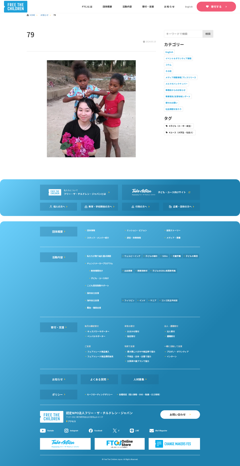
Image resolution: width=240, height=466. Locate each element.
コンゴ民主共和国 (169, 300)
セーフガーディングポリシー (100, 394)
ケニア (153, 300)
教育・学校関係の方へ (100, 206)
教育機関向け (97, 270)
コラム (169, 64)
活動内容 (127, 6)
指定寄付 (131, 336)
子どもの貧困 (192, 256)
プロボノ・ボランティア (178, 351)
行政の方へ (141, 206)
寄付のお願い (172, 102)
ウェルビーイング (132, 256)
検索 (208, 34)
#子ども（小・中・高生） (180, 125)
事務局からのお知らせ (176, 90)
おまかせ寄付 (133, 331)
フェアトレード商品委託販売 (100, 356)
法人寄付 (171, 331)
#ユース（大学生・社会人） (181, 132)
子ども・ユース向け (100, 278)
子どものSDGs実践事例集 (164, 270)
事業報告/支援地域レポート (178, 96)
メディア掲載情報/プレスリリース (181, 77)
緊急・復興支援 (94, 307)
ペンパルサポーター (96, 336)
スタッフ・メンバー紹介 (98, 237)
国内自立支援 (93, 293)
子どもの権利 (151, 256)
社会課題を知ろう (174, 109)
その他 (169, 71)
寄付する (216, 7)
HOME (31, 15)
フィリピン (129, 300)
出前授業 (128, 270)
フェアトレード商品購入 (98, 351)
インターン (172, 356)
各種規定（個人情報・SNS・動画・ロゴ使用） (140, 394)
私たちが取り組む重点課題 (99, 256)
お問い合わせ (178, 414)
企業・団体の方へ (182, 206)
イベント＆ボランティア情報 (178, 58)
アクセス (72, 421)
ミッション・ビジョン (137, 230)
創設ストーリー (173, 230)
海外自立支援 (93, 300)
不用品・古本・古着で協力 (139, 356)
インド (142, 300)
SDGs (165, 256)
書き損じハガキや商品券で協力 (141, 351)
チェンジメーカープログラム (100, 263)
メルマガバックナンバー (177, 83)
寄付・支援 (148, 6)
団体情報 (91, 230)
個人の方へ (59, 206)
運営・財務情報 (134, 237)
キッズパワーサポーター (98, 331)
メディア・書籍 (173, 237)
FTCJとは (87, 6)
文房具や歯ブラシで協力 (138, 361)
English (169, 52)
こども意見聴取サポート (98, 285)
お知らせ (169, 6)
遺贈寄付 (171, 336)
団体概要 (107, 6)
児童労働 (177, 256)
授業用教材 (142, 270)
